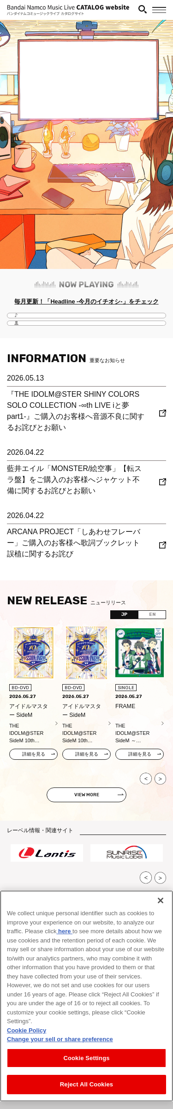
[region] (86, 996)
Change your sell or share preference (60, 1039)
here (64, 931)
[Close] (160, 900)
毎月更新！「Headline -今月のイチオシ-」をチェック (86, 301)
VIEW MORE (86, 794)
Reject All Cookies (86, 1084)
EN (152, 614)
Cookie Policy (26, 1030)
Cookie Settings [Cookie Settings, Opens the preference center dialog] (86, 1058)
